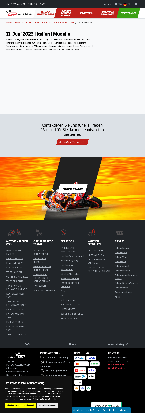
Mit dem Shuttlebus (70, 274)
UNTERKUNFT (68, 309)
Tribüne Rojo (121, 252)
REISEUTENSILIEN (70, 278)
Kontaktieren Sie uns (72, 142)
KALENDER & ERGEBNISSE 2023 (58, 22)
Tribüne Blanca (122, 247)
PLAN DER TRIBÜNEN (44, 290)
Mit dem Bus (67, 269)
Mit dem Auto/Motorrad (72, 255)
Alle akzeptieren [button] (13, 405)
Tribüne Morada (122, 287)
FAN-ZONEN (39, 285)
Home (9, 22)
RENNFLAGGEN (14, 267)
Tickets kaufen (72, 188)
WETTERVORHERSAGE (17, 276)
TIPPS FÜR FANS (14, 281)
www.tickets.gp (118, 344)
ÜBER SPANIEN (95, 250)
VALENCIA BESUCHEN (107, 13)
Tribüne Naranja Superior (126, 283)
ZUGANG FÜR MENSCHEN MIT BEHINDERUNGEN (42, 278)
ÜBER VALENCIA (96, 255)
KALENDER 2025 (14, 322)
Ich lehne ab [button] (29, 405)
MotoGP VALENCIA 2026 (44, 13)
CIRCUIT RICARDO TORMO (66, 13)
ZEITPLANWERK (14, 272)
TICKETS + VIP (128, 13)
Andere (118, 296)
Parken (64, 291)
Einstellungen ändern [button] (47, 405)
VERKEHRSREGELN (70, 304)
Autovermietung (68, 300)
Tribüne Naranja (122, 270)
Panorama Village (123, 292)
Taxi (62, 295)
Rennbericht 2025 (14, 263)
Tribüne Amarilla (122, 266)
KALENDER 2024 (14, 309)
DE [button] (127, 4)
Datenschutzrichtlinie (16, 375)
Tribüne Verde (121, 257)
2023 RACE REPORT (16, 334)
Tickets (72, 344)
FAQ (27, 344)
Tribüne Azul (120, 261)
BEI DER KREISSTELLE (72, 313)
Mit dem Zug (67, 264)
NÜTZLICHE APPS (69, 318)
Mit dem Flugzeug (69, 260)
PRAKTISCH (87, 13)
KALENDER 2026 (14, 258)
